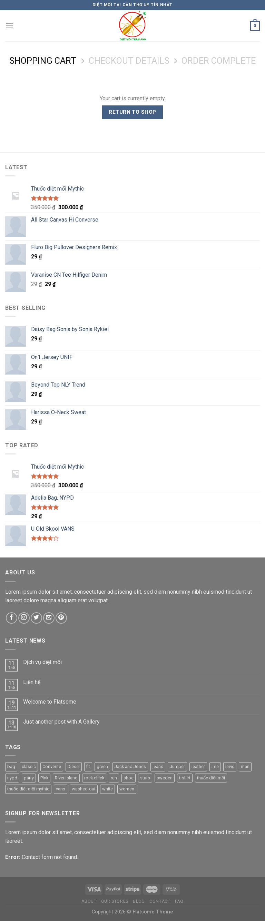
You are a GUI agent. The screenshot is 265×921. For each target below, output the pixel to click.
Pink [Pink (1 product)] (44, 777)
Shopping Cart (42, 60)
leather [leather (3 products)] (198, 766)
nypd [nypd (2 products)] (12, 777)
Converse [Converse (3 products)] (51, 766)
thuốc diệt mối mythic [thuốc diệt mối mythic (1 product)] (28, 788)
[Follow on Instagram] (24, 618)
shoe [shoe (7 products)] (129, 777)
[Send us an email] (49, 618)
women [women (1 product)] (126, 788)
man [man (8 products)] (245, 766)
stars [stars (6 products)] (145, 777)
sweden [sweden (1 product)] (165, 777)
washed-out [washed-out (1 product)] (84, 788)
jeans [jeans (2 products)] (158, 766)
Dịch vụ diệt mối (42, 662)
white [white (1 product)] (107, 788)
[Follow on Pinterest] (61, 618)
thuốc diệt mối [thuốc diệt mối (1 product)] (211, 777)
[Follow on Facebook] (11, 618)
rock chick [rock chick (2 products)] (94, 777)
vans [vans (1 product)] (60, 788)
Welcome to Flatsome (49, 701)
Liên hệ (31, 682)
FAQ (179, 901)
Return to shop (132, 112)
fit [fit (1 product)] (88, 766)
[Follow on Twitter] (36, 618)
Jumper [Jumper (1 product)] (177, 766)
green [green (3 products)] (102, 766)
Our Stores (114, 901)
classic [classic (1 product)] (29, 766)
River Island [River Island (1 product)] (66, 777)
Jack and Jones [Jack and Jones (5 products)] (130, 766)
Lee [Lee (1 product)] (215, 766)
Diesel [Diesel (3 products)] (74, 766)
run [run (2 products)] (114, 777)
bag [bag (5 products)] (11, 766)
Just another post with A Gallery (61, 721)
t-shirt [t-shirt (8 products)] (184, 777)
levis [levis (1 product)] (229, 766)
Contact (159, 901)
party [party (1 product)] (29, 777)
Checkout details (129, 60)
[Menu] (9, 25)
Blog (139, 901)
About (88, 901)
